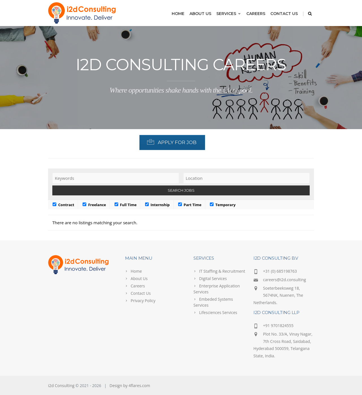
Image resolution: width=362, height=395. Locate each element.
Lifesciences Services (218, 312)
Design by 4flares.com (129, 385)
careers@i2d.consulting (284, 279)
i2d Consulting (61, 385)
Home (178, 13)
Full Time (126, 204)
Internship (157, 204)
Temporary (223, 204)
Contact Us (284, 13)
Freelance (94, 204)
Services (228, 13)
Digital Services (213, 278)
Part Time (189, 204)
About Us (200, 13)
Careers (255, 13)
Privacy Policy (143, 300)
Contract (63, 204)
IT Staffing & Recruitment (222, 271)
